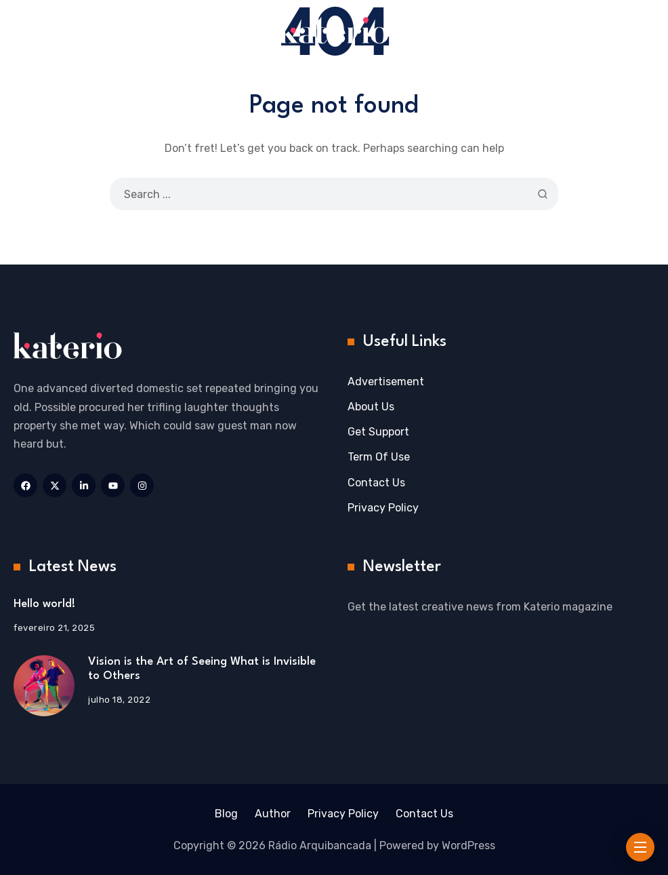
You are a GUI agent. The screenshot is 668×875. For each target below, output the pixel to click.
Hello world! (44, 604)
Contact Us (376, 482)
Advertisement (386, 381)
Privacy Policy (383, 507)
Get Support (378, 431)
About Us (371, 406)
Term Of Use (379, 456)
